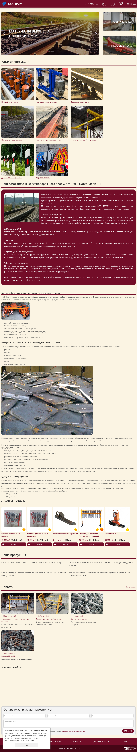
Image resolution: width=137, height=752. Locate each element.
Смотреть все (131, 587)
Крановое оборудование (46, 102)
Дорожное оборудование (11, 178)
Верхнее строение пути (80, 102)
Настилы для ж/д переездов (12, 140)
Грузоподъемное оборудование (84, 140)
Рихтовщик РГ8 (111, 533)
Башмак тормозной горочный (65, 533)
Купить (13, 544)
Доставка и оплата (101, 741)
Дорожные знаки (43, 178)
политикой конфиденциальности (73, 731)
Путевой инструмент (9, 102)
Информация (55, 741)
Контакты (126, 741)
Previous (4, 33)
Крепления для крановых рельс (49, 140)
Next (96, 33)
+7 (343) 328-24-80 (90, 3)
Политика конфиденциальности (68, 748)
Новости (77, 741)
